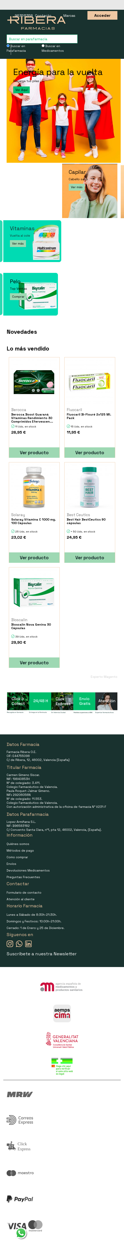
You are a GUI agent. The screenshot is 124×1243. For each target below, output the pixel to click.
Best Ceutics (78, 514)
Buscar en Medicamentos (53, 48)
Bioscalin (19, 619)
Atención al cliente (21, 899)
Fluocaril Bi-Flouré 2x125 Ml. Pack (89, 416)
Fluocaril (74, 409)
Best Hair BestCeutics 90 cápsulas (86, 521)
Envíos (11, 864)
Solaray (18, 514)
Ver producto (34, 453)
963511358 (24, 15)
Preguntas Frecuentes (23, 877)
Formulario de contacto (24, 892)
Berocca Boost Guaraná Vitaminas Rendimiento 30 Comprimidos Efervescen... (32, 418)
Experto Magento (104, 677)
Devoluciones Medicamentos (28, 870)
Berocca (18, 409)
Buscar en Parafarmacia (16, 48)
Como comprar (17, 857)
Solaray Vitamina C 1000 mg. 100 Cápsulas (33, 521)
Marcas (69, 15)
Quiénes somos (18, 844)
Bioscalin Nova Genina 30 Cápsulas (31, 626)
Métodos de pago (20, 850)
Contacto (43, 15)
